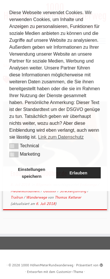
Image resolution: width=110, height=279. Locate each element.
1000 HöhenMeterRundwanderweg (47, 265)
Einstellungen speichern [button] (31, 173)
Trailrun (17, 197)
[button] (14, 146)
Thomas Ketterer (67, 197)
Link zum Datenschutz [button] (61, 137)
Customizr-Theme (69, 271)
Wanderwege (37, 197)
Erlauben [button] (78, 173)
